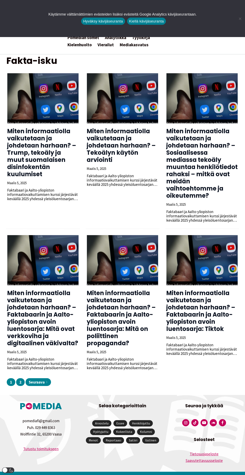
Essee (120, 416)
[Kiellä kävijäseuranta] (240, 19)
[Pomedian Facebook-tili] (222, 415)
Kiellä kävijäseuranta (146, 21)
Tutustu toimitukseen (41, 441)
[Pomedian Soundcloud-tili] (213, 415)
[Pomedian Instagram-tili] (185, 415)
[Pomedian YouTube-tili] (204, 415)
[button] (8, 470)
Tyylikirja (141, 37)
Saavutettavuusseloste (204, 453)
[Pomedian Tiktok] (194, 415)
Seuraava (38, 374)
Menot (93, 433)
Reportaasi (113, 433)
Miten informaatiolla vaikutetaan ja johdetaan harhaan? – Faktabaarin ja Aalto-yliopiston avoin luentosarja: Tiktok (199, 304)
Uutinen (150, 433)
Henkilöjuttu (141, 416)
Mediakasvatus (134, 44)
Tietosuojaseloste (204, 446)
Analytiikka (115, 37)
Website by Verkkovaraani (122, 469)
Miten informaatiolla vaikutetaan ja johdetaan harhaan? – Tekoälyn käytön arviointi (120, 145)
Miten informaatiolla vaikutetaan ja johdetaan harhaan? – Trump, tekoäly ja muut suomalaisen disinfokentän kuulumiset (42, 152)
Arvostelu (102, 416)
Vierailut (106, 44)
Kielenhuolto (79, 44)
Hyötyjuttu (100, 424)
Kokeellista (124, 424)
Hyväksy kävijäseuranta (103, 21)
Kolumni (146, 424)
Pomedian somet (83, 37)
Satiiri (133, 433)
